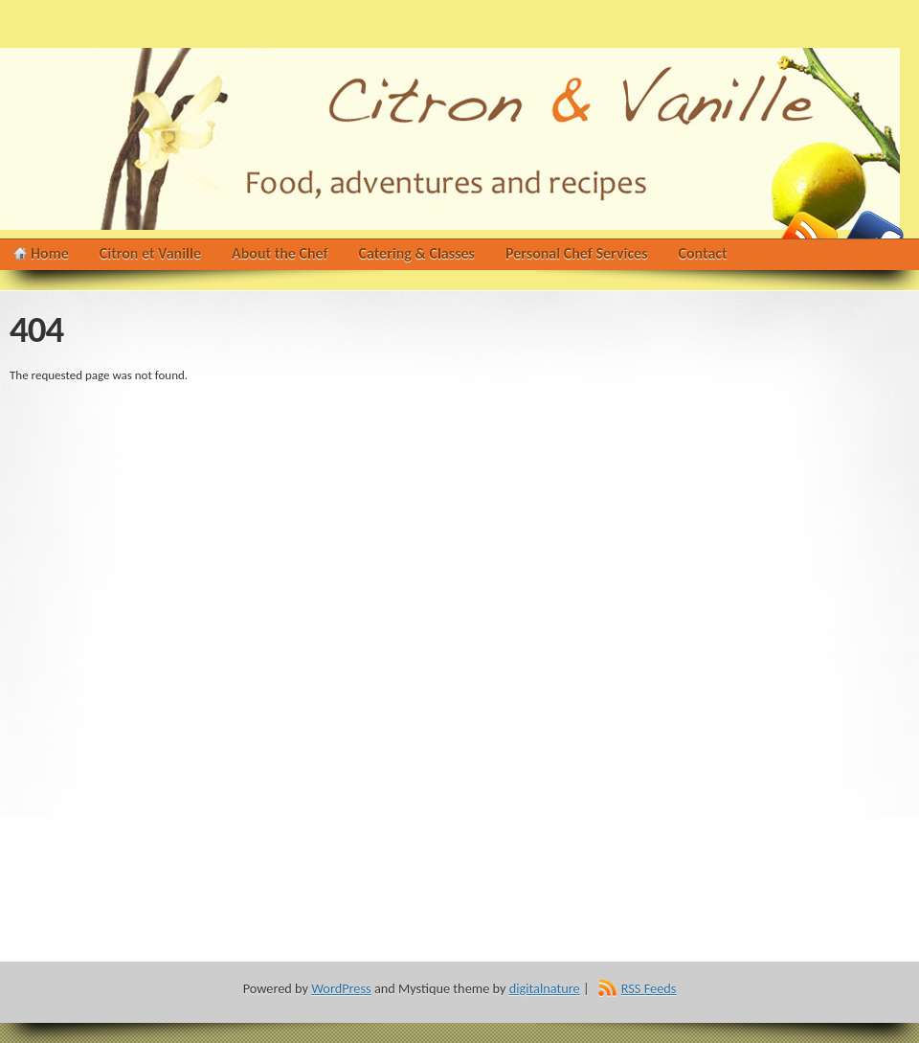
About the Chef (280, 253)
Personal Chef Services (576, 253)
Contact (703, 253)
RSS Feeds (649, 988)
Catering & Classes (417, 253)
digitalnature (544, 988)
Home (50, 253)
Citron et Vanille (150, 253)
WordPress (340, 988)
